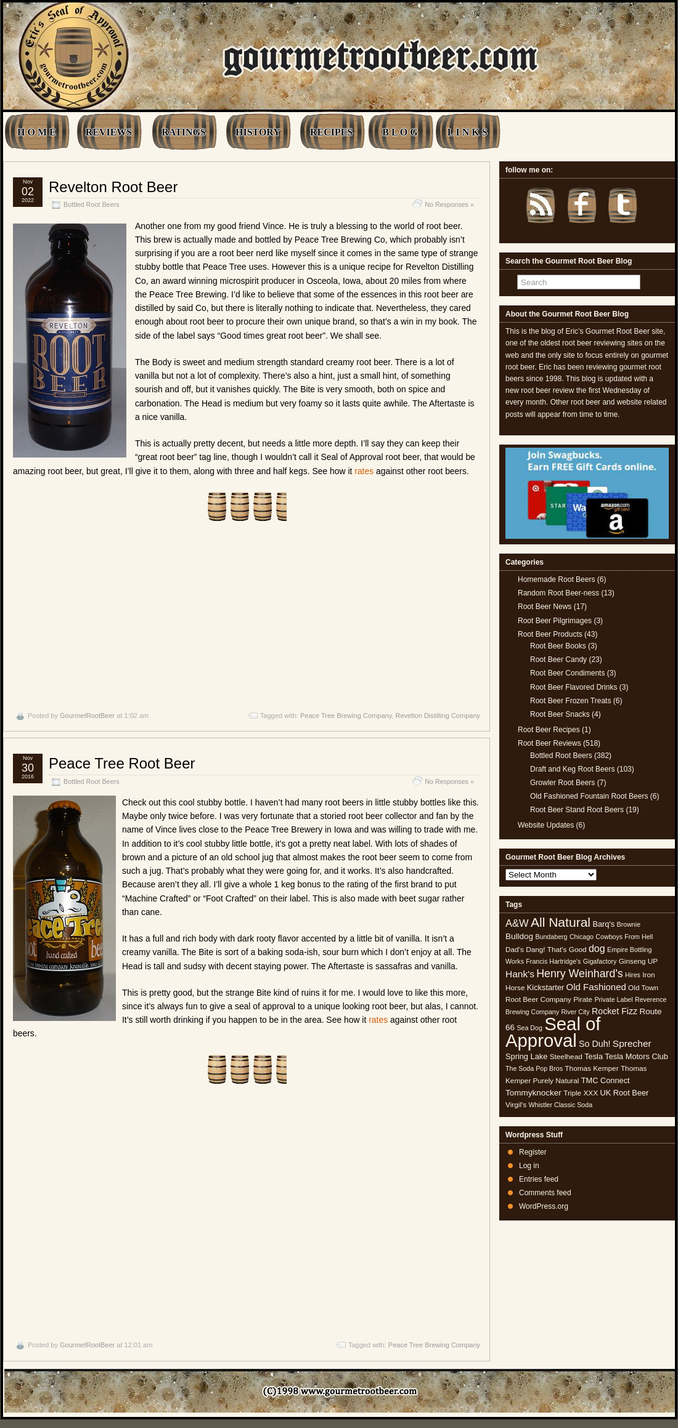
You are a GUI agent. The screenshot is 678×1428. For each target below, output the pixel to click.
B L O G (399, 132)
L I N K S (467, 132)
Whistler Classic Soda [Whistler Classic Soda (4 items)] (561, 1104)
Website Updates (546, 825)
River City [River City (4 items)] (575, 1011)
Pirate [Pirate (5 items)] (582, 999)
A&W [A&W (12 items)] (517, 923)
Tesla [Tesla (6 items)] (593, 1056)
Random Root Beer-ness (558, 593)
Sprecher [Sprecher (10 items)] (632, 1043)
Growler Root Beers (562, 782)
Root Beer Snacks (560, 714)
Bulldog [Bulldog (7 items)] (519, 936)
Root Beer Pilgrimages (555, 620)
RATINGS (183, 132)
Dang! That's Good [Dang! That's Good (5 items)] (556, 949)
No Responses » (449, 204)
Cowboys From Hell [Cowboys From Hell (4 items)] (624, 936)
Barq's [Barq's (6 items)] (603, 924)
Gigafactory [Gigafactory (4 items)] (600, 961)
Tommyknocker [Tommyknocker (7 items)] (533, 1092)
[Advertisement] (246, 609)
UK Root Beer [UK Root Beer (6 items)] (624, 1092)
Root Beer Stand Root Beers (577, 809)
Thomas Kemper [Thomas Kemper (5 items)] (591, 1068)
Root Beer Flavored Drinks (573, 687)
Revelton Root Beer (113, 187)
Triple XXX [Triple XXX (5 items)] (580, 1093)
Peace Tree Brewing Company (345, 715)
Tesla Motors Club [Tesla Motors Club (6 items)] (636, 1056)
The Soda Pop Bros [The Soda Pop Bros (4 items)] (534, 1068)
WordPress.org (543, 1206)
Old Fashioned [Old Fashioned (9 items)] (596, 987)
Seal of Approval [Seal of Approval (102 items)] (553, 1032)
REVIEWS (109, 132)
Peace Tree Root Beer (122, 763)
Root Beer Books (558, 646)
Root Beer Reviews (549, 743)
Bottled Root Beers (91, 204)
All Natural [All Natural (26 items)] (560, 922)
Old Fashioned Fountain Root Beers (589, 796)
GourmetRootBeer (87, 715)
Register (533, 1152)
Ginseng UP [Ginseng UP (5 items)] (638, 961)
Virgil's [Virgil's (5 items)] (515, 1104)
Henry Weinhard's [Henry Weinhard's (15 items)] (579, 973)
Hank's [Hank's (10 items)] (519, 974)
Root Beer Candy (558, 659)
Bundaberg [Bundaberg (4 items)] (551, 936)
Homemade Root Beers (556, 579)
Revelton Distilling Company (437, 715)
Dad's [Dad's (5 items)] (514, 949)
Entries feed (538, 1179)
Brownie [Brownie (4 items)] (629, 924)
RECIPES (331, 132)
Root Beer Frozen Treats (570, 700)
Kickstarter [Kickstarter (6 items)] (545, 987)
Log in (529, 1165)
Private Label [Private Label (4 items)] (613, 999)
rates (364, 471)
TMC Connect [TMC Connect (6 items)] (605, 1080)
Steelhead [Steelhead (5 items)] (566, 1056)
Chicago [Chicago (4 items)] (582, 936)
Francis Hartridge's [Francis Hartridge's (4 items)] (553, 961)
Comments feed (545, 1192)
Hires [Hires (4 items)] (632, 974)
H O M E (36, 132)
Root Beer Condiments (567, 673)
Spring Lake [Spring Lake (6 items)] (526, 1056)
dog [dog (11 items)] (597, 948)
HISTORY (257, 132)
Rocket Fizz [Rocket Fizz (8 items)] (614, 1011)
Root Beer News (544, 606)
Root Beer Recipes (549, 729)
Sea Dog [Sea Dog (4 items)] (529, 1027)
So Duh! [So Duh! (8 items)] (594, 1044)
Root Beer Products (550, 634)
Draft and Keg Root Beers (572, 769)
